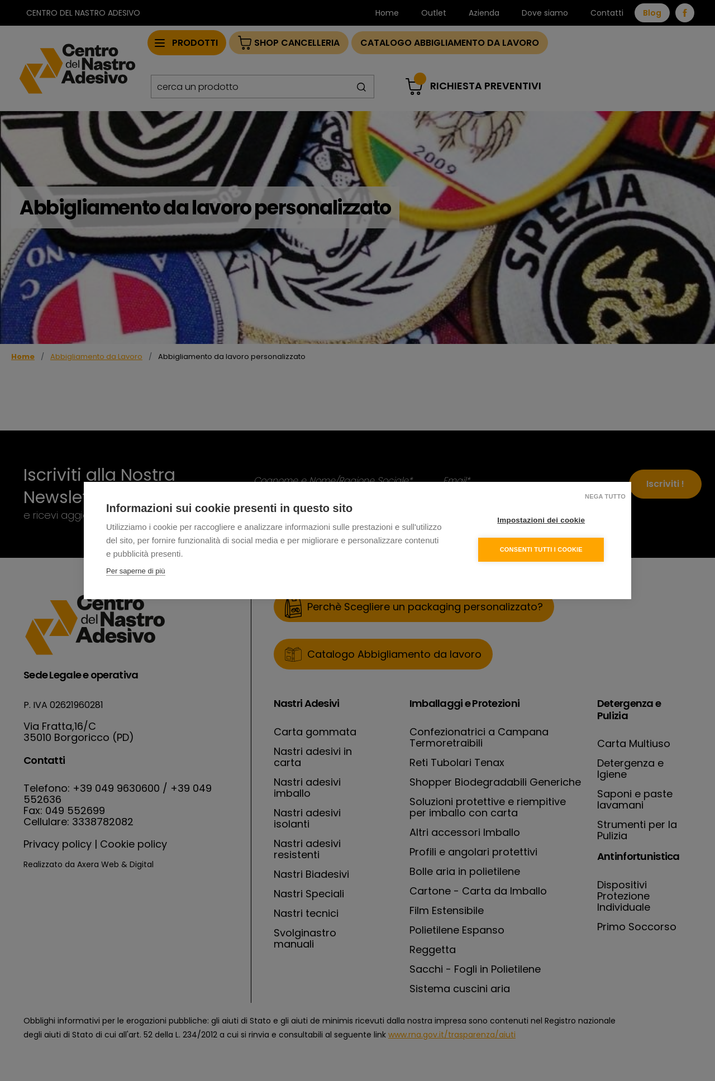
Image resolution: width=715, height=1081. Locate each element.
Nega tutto (605, 496)
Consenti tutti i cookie (541, 549)
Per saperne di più (135, 571)
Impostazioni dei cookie (541, 520)
